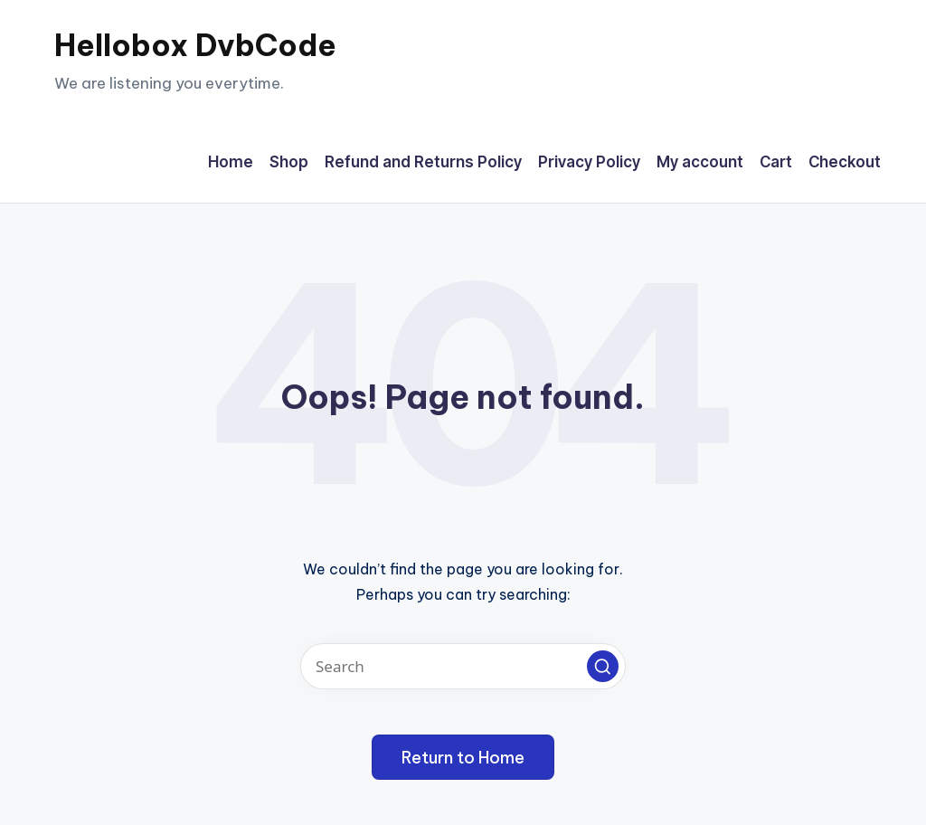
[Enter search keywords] (463, 666)
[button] (603, 666)
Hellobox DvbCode (195, 45)
